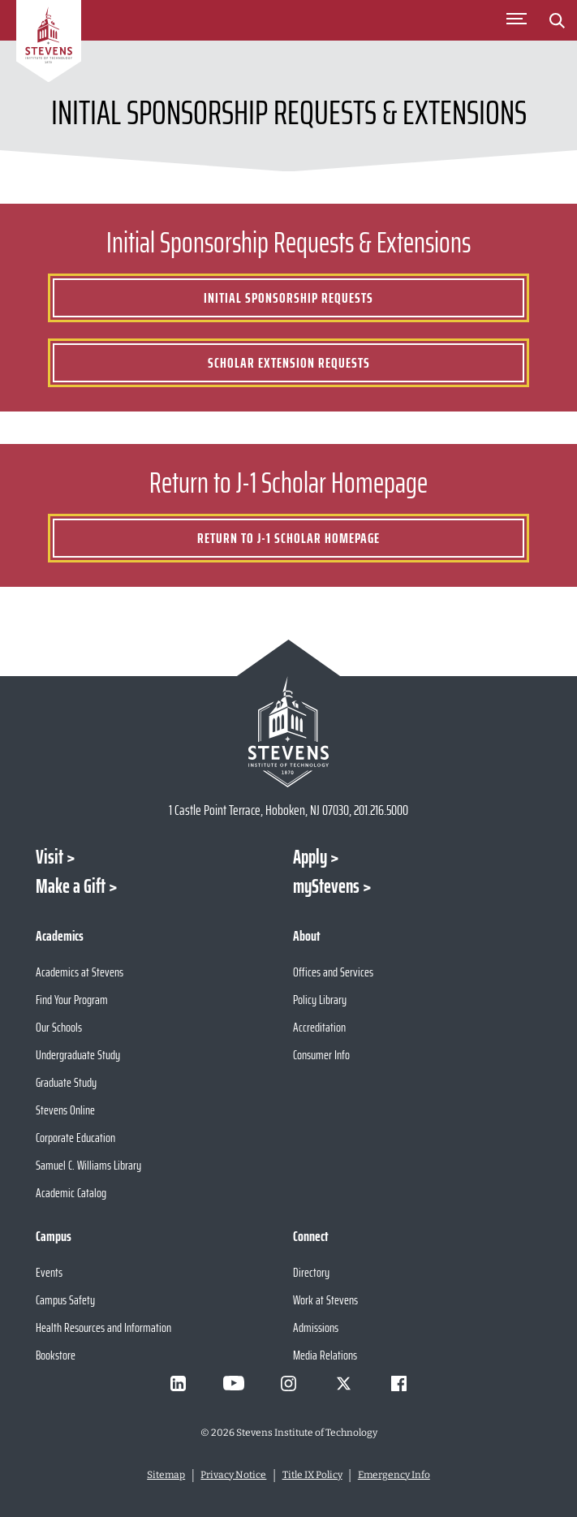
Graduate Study (66, 1082)
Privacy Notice (233, 1474)
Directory (311, 1272)
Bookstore (55, 1355)
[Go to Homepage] (48, 44)
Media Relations (325, 1355)
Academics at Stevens (79, 972)
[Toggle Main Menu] (516, 20)
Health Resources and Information (103, 1327)
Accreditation (319, 1027)
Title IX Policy (312, 1474)
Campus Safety (65, 1300)
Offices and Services (333, 972)
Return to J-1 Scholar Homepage (288, 538)
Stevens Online (65, 1110)
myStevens (326, 886)
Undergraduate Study (78, 1055)
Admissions (315, 1327)
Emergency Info (394, 1474)
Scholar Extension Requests (289, 362)
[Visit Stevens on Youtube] (234, 1383)
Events (49, 1272)
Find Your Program (72, 999)
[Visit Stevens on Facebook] (399, 1383)
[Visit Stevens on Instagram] (289, 1383)
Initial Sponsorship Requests (288, 298)
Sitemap (166, 1474)
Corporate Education (75, 1137)
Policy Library (320, 999)
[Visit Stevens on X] (344, 1383)
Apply (310, 857)
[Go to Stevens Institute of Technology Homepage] (288, 731)
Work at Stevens (325, 1300)
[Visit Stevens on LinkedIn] (178, 1383)
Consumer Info (321, 1055)
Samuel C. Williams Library (88, 1165)
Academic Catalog (71, 1193)
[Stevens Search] (556, 20)
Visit (49, 857)
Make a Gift (70, 886)
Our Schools (59, 1027)
